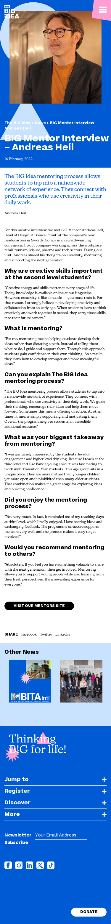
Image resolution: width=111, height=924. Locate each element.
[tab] (55, 780)
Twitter (46, 634)
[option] (30, 683)
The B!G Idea (17, 123)
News (41, 123)
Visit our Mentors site (39, 608)
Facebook (29, 634)
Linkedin (62, 634)
